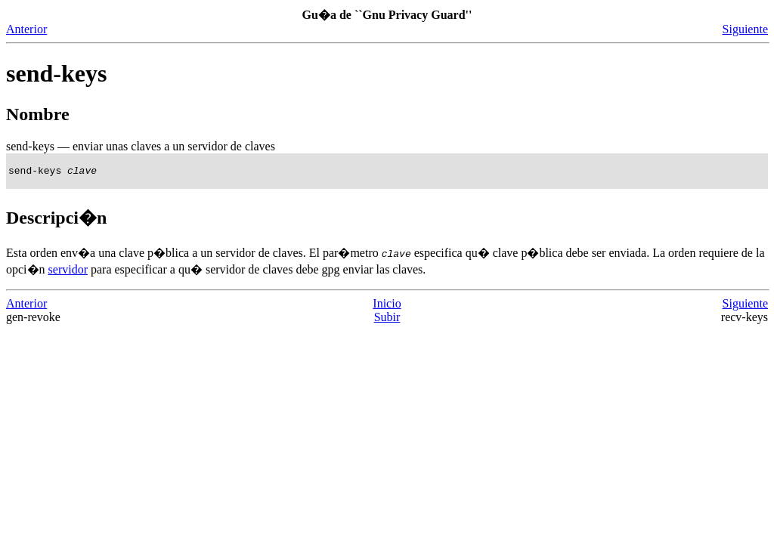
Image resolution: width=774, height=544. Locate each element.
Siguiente (745, 29)
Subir (387, 319)
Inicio (387, 305)
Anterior (26, 29)
